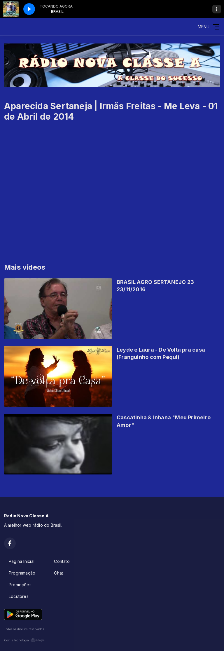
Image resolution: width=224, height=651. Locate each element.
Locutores (19, 596)
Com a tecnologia (24, 640)
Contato (61, 561)
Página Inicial (21, 561)
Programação (22, 572)
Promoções (20, 584)
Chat (58, 572)
